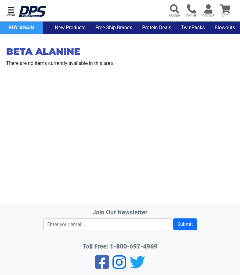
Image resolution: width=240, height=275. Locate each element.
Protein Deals (156, 27)
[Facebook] (102, 266)
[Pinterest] (119, 266)
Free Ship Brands (114, 27)
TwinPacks (193, 27)
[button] (10, 11)
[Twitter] (137, 266)
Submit (185, 224)
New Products (70, 27)
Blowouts (225, 27)
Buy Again (21, 27)
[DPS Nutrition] (32, 12)
